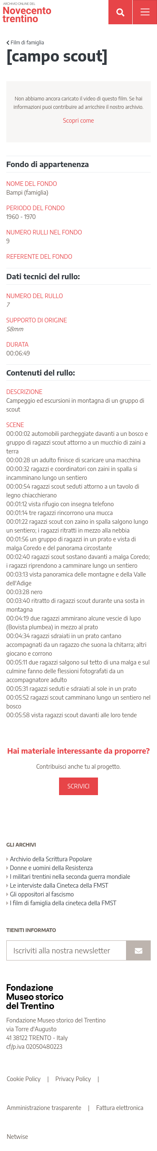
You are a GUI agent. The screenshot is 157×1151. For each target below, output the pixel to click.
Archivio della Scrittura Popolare (49, 859)
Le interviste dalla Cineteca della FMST (57, 885)
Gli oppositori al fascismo (40, 894)
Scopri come (78, 120)
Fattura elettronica (120, 1107)
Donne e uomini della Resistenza (49, 867)
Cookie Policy (24, 1078)
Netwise (17, 1136)
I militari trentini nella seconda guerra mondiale (68, 876)
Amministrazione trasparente (44, 1107)
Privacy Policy (73, 1078)
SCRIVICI (78, 786)
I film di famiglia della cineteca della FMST (61, 902)
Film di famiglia (25, 42)
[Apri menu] (145, 12)
